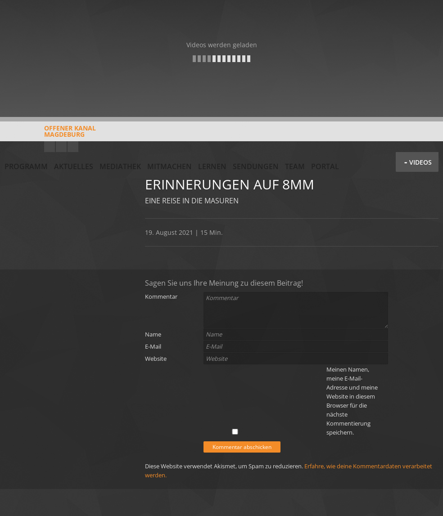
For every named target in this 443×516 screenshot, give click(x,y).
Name (153, 334)
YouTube (49, 146)
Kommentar (161, 296)
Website (156, 358)
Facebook (61, 146)
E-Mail (153, 346)
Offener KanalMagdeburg (50, 134)
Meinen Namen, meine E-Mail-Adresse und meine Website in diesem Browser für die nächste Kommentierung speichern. (352, 400)
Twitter (73, 146)
